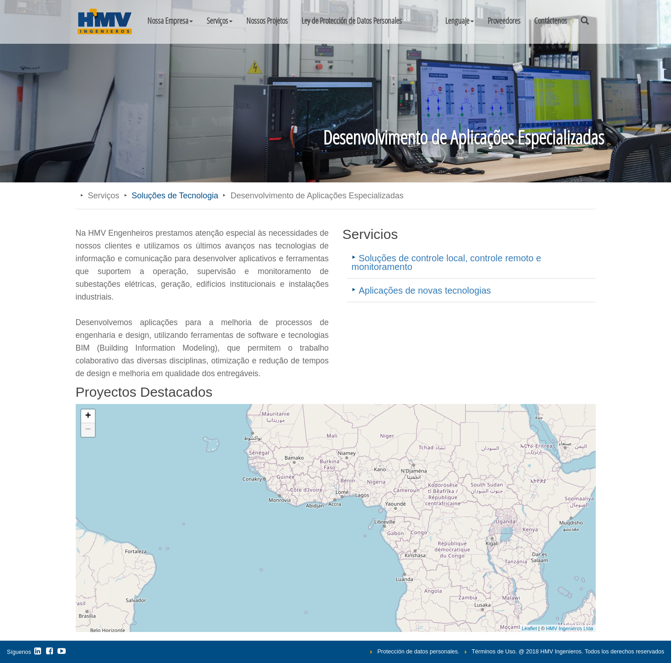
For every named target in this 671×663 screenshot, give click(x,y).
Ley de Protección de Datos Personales (352, 20)
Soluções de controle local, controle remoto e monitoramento (446, 262)
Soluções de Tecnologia (175, 195)
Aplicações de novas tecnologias (425, 290)
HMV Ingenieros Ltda (569, 628)
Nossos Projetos (267, 20)
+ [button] (88, 416)
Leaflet (529, 628)
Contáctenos (550, 20)
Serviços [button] (220, 20)
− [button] (88, 430)
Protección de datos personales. (418, 651)
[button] (459, 20)
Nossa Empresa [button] (170, 20)
